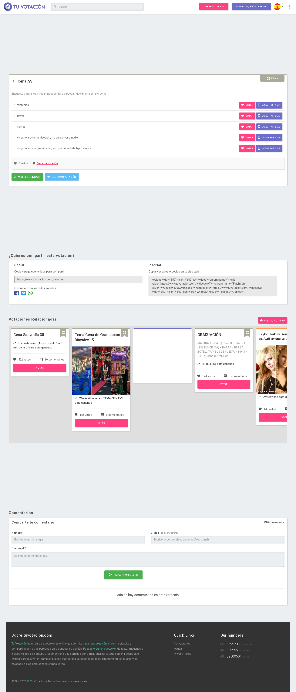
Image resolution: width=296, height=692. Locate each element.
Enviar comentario (123, 574)
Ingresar (251, 6)
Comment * (19, 547)
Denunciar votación (45, 163)
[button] (278, 6)
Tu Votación (19, 643)
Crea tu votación (272, 320)
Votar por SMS (269, 104)
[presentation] (40, 576)
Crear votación (214, 6)
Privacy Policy (182, 653)
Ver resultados (27, 176)
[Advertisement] (148, 44)
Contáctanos (182, 643)
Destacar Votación (61, 176)
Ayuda (178, 648)
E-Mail (164, 532)
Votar (247, 104)
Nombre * (18, 532)
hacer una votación (95, 643)
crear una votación (104, 648)
